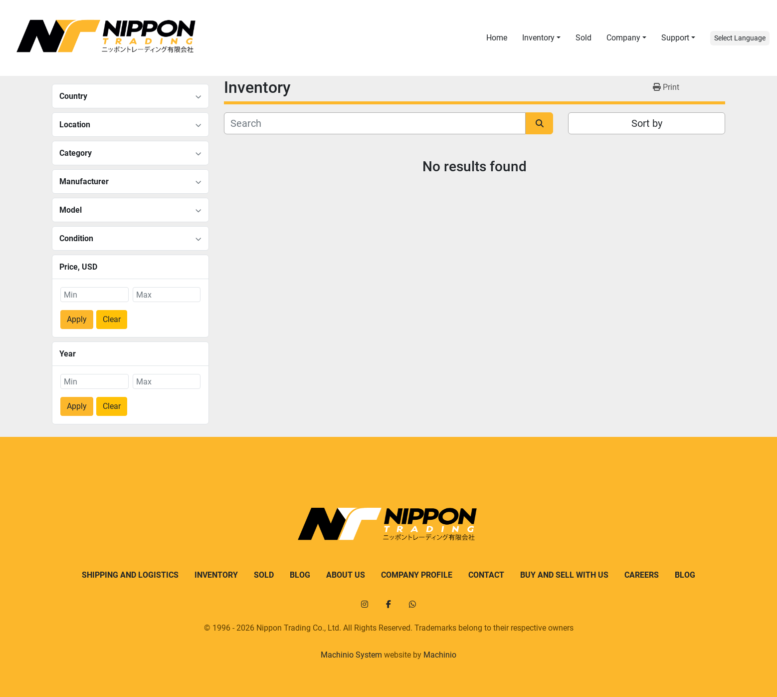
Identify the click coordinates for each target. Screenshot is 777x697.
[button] (541, 38)
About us (345, 575)
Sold (583, 37)
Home (496, 37)
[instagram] (365, 604)
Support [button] (675, 37)
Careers (641, 575)
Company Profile (416, 575)
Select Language (740, 38)
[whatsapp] (412, 604)
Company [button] (623, 37)
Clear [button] (112, 319)
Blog (300, 575)
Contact (486, 575)
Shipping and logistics (130, 575)
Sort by (646, 123)
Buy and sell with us (564, 575)
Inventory (538, 37)
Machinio (439, 655)
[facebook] (388, 604)
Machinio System (351, 655)
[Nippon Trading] (388, 523)
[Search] (375, 123)
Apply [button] (77, 319)
